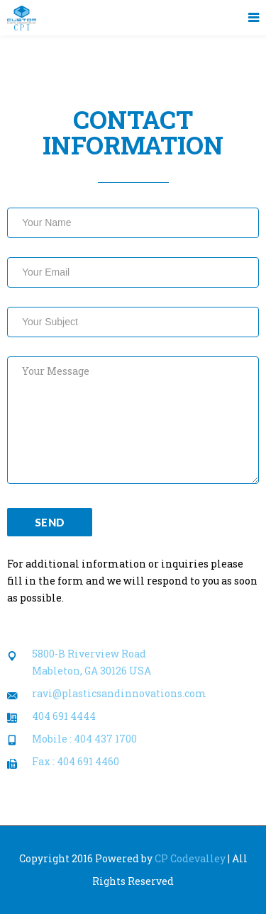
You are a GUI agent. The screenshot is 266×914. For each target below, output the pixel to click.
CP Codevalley (190, 858)
